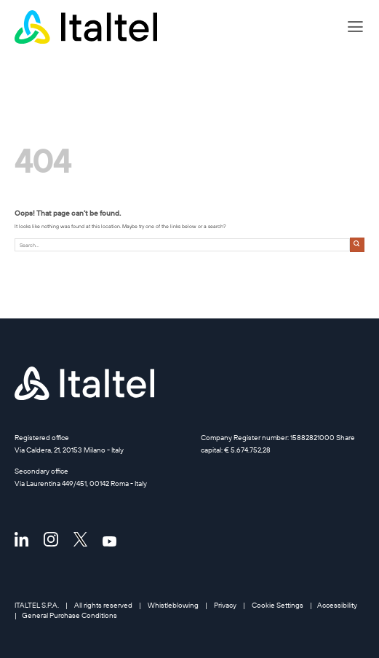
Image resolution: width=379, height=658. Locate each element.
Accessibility (337, 604)
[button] (355, 27)
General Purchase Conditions (69, 615)
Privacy (225, 604)
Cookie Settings (277, 604)
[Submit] (357, 244)
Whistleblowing (173, 604)
